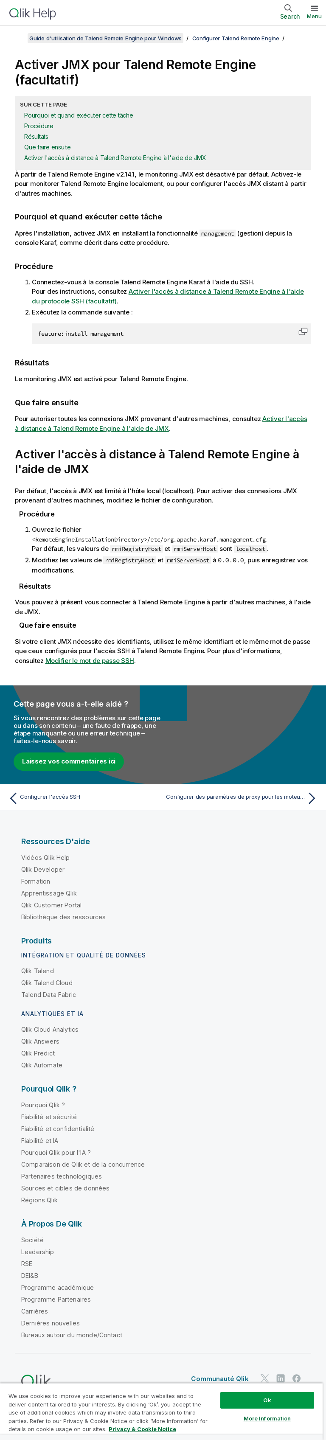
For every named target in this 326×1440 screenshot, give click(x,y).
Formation (35, 880)
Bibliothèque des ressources (63, 916)
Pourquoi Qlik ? (43, 1104)
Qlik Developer (43, 869)
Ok (267, 1400)
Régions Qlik (39, 1199)
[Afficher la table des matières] (17, 38)
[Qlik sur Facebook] (296, 1377)
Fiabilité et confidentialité (57, 1128)
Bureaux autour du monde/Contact (71, 1334)
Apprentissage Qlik (49, 892)
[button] (303, 331)
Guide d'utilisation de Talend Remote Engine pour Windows (105, 38)
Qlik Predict (38, 1052)
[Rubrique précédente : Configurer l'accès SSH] (83, 797)
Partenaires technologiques (61, 1175)
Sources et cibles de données (65, 1187)
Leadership (37, 1251)
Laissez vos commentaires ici (68, 761)
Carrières (34, 1310)
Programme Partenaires (56, 1298)
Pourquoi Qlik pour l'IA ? (56, 1152)
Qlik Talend (37, 970)
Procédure (38, 125)
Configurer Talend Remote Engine (235, 38)
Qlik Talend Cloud (47, 982)
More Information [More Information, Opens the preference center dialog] (267, 1418)
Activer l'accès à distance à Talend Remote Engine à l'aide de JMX (115, 157)
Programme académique (57, 1287)
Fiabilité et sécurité (49, 1116)
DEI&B (29, 1275)
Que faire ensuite (47, 147)
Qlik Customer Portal (51, 904)
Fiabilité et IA (39, 1140)
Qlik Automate (41, 1064)
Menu (314, 16)
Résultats (36, 136)
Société (32, 1239)
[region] (161, 1411)
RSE (26, 1263)
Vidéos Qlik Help (45, 857)
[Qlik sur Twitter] (265, 1377)
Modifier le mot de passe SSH (89, 660)
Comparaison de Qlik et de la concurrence (83, 1164)
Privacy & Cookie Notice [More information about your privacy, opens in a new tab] (142, 1429)
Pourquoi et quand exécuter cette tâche (78, 115)
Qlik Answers (40, 1040)
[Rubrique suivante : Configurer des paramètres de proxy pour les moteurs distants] (243, 797)
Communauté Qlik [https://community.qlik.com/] (219, 1378)
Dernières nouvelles (50, 1322)
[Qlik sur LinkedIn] (280, 1377)
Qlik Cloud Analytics (50, 1029)
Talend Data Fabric (48, 994)
